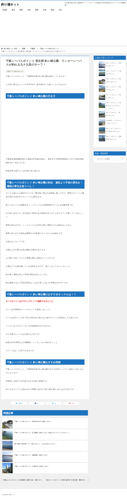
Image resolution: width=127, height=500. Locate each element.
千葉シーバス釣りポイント (15, 71)
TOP (10, 49)
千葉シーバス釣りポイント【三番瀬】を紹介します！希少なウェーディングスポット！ (42, 432)
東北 (13, 10)
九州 (60, 10)
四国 (52, 10)
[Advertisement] (63, 29)
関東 (21, 10)
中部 (29, 10)
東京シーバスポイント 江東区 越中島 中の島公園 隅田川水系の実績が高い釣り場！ (67, 480)
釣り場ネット (11, 4)
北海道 (4, 10)
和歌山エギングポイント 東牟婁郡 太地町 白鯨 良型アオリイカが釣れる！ (24, 480)
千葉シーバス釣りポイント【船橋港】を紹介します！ (31, 455)
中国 (44, 10)
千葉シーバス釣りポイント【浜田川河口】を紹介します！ (32, 421)
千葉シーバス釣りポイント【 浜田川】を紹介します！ (31, 466)
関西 (36, 10)
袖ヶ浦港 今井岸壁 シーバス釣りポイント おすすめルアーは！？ (35, 444)
